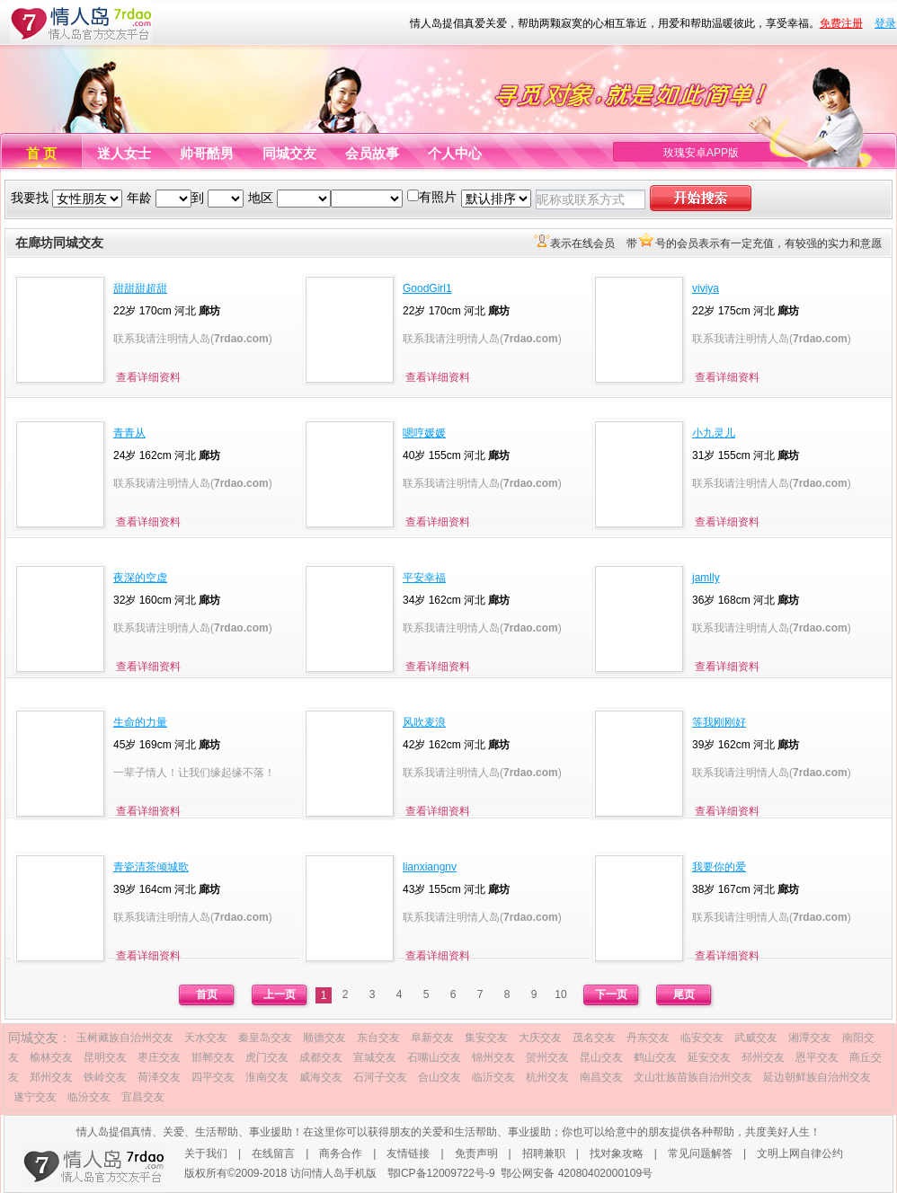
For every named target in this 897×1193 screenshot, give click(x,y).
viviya (705, 288)
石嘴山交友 (434, 1057)
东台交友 (378, 1037)
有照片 (438, 197)
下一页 (611, 994)
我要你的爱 (719, 867)
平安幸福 (424, 577)
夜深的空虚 (140, 577)
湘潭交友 (809, 1037)
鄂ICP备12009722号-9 (441, 1173)
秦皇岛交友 (265, 1037)
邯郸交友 (213, 1057)
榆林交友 (51, 1057)
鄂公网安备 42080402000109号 (577, 1173)
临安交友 (702, 1037)
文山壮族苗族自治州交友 (693, 1077)
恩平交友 (817, 1057)
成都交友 (320, 1057)
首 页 (41, 153)
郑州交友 (51, 1077)
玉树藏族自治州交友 (124, 1037)
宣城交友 (374, 1057)
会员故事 (372, 153)
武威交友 (755, 1037)
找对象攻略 (617, 1153)
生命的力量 (140, 722)
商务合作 (340, 1153)
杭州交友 (547, 1077)
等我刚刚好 (719, 722)
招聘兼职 (543, 1153)
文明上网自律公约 (800, 1153)
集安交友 (486, 1037)
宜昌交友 (142, 1097)
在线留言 (273, 1153)
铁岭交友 (105, 1077)
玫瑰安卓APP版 (701, 152)
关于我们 (205, 1153)
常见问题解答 (700, 1153)
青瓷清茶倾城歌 (151, 867)
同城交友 (289, 153)
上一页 (279, 994)
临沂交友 (493, 1077)
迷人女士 (124, 153)
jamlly (706, 577)
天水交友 (205, 1037)
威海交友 (320, 1077)
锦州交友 (493, 1057)
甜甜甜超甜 (140, 288)
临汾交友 (89, 1097)
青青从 (129, 433)
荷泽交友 (159, 1077)
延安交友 (709, 1057)
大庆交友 (540, 1037)
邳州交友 (763, 1057)
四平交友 (213, 1077)
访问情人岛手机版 (333, 1173)
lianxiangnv (430, 867)
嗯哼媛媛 (424, 433)
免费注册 (841, 23)
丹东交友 (648, 1037)
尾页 (684, 994)
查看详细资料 (148, 377)
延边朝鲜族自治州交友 (817, 1077)
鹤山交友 (655, 1057)
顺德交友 (324, 1037)
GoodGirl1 (427, 288)
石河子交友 (380, 1077)
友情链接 (408, 1153)
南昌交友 (601, 1077)
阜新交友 (432, 1037)
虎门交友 (267, 1057)
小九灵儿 (713, 433)
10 (560, 994)
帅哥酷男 (207, 153)
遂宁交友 (35, 1097)
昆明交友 (105, 1057)
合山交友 (439, 1077)
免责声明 (476, 1153)
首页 (207, 994)
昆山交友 (601, 1057)
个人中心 (455, 153)
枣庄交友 (159, 1057)
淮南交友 (267, 1077)
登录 (885, 23)
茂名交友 (594, 1037)
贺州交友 (547, 1057)
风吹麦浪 (424, 722)
